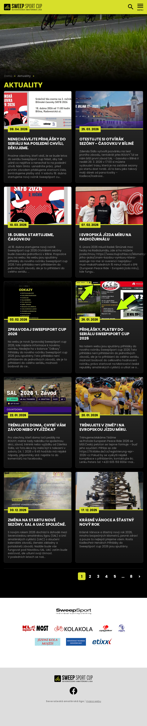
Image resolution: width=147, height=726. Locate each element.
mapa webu (93, 701)
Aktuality (24, 76)
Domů (8, 76)
